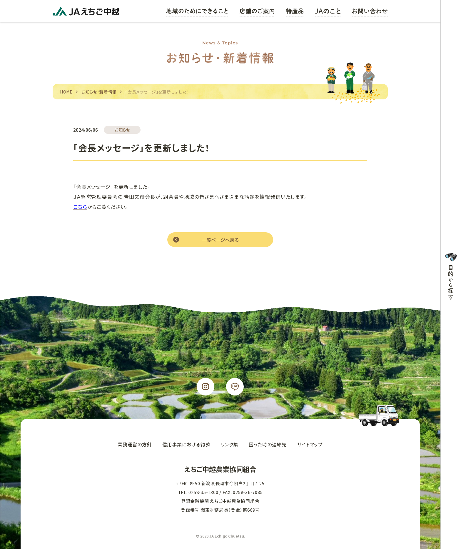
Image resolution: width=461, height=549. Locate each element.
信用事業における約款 (186, 444)
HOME (66, 92)
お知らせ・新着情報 (99, 92)
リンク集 (229, 444)
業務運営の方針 (135, 444)
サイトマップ (310, 444)
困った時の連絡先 (268, 444)
